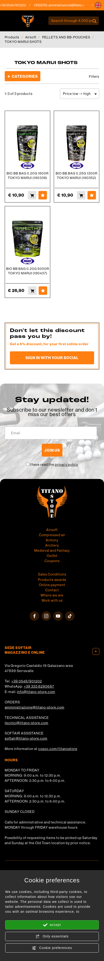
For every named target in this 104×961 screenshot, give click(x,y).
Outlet (52, 555)
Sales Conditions (52, 574)
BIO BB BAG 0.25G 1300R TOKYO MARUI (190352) (76, 175)
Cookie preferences (52, 948)
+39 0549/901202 (26, 681)
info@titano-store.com (36, 691)
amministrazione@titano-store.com (34, 707)
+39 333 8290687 (39, 686)
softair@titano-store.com (26, 738)
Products (12, 37)
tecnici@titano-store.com (26, 723)
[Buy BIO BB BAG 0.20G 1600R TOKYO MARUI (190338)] (32, 195)
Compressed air (52, 535)
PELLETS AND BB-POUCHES (66, 37)
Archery (52, 545)
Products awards (52, 579)
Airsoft (30, 37)
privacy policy (66, 464)
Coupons (52, 561)
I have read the (54, 464)
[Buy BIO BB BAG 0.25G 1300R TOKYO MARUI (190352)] (81, 195)
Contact (52, 590)
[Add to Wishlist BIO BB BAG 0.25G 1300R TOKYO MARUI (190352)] (91, 195)
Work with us (52, 600)
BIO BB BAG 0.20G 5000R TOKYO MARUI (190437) (27, 271)
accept (52, 925)
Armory (52, 540)
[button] (98, 5)
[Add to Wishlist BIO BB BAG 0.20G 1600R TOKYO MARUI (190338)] (42, 195)
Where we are (52, 595)
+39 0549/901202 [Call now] (22, 5)
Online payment (52, 585)
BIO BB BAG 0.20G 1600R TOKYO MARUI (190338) (28, 175)
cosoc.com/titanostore (57, 748)
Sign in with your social (52, 357)
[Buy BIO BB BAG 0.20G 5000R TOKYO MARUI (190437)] (32, 290)
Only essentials (52, 936)
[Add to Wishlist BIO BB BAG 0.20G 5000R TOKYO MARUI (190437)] (43, 290)
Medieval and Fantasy (52, 550)
